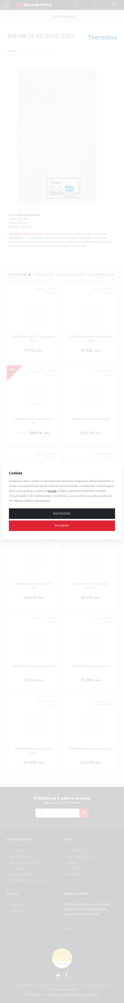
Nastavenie (62, 513)
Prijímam (62, 525)
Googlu (52, 491)
